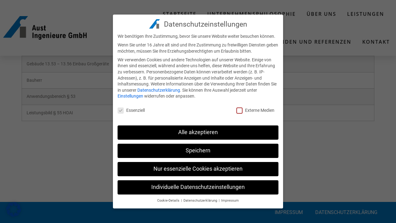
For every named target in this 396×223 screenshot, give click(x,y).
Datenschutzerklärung (158, 88)
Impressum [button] (230, 199)
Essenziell (131, 109)
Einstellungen (130, 94)
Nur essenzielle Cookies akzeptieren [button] (198, 167)
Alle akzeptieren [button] (198, 131)
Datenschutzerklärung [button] (200, 199)
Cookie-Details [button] (168, 199)
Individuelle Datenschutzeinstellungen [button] (198, 185)
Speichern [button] (198, 149)
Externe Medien (255, 109)
